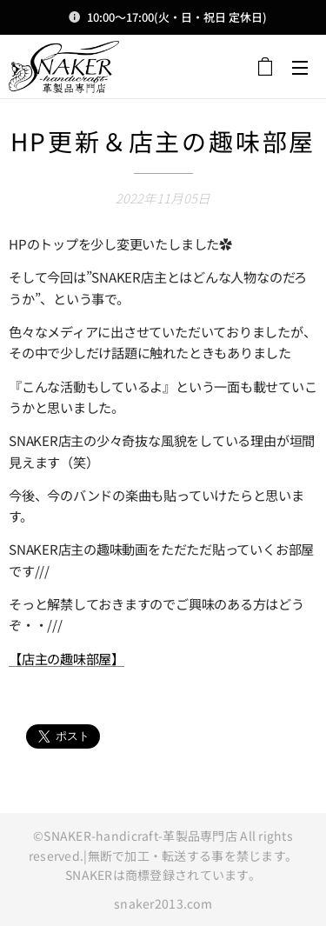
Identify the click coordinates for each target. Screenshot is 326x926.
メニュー (300, 68)
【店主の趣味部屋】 (66, 657)
